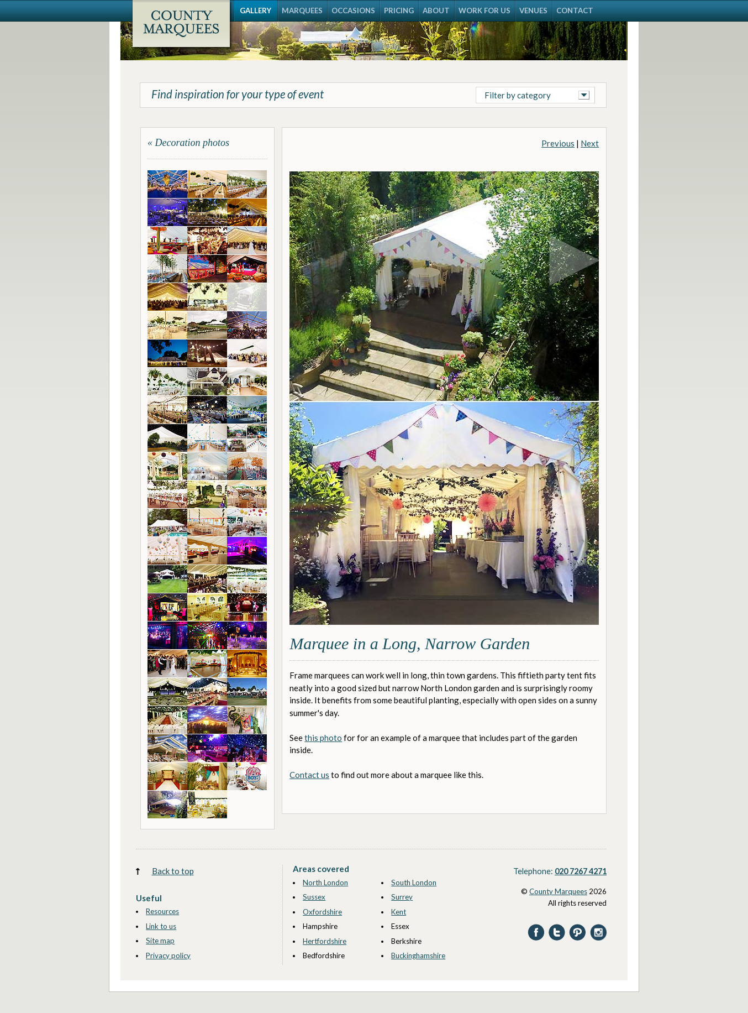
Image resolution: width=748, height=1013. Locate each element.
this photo (323, 738)
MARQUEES (302, 10)
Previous (558, 143)
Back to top (173, 871)
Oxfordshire (322, 911)
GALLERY (255, 10)
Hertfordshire (324, 941)
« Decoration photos (188, 142)
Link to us (161, 926)
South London (413, 882)
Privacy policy (168, 955)
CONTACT (574, 10)
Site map (160, 940)
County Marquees (558, 891)
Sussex (314, 896)
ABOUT (436, 10)
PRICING (399, 10)
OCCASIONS (353, 10)
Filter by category (517, 95)
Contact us (309, 775)
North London (325, 882)
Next (590, 143)
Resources (162, 911)
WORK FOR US (484, 10)
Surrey (402, 896)
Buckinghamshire (418, 955)
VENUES (533, 10)
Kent (398, 911)
